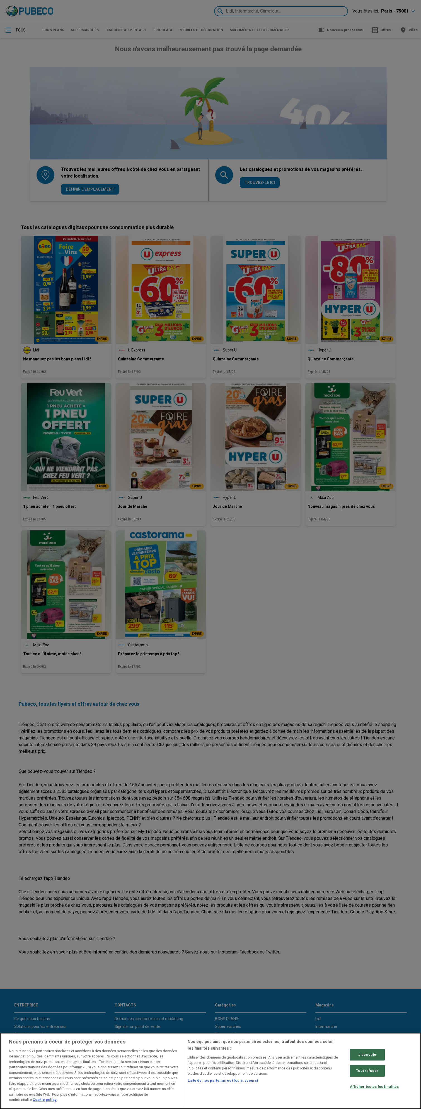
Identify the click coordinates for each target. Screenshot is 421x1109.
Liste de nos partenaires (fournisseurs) (223, 1080)
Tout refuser (367, 1071)
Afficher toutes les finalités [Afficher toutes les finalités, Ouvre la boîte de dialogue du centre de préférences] (374, 1086)
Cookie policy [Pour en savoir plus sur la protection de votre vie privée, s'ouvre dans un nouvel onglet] (45, 1100)
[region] (210, 1071)
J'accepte (367, 1055)
